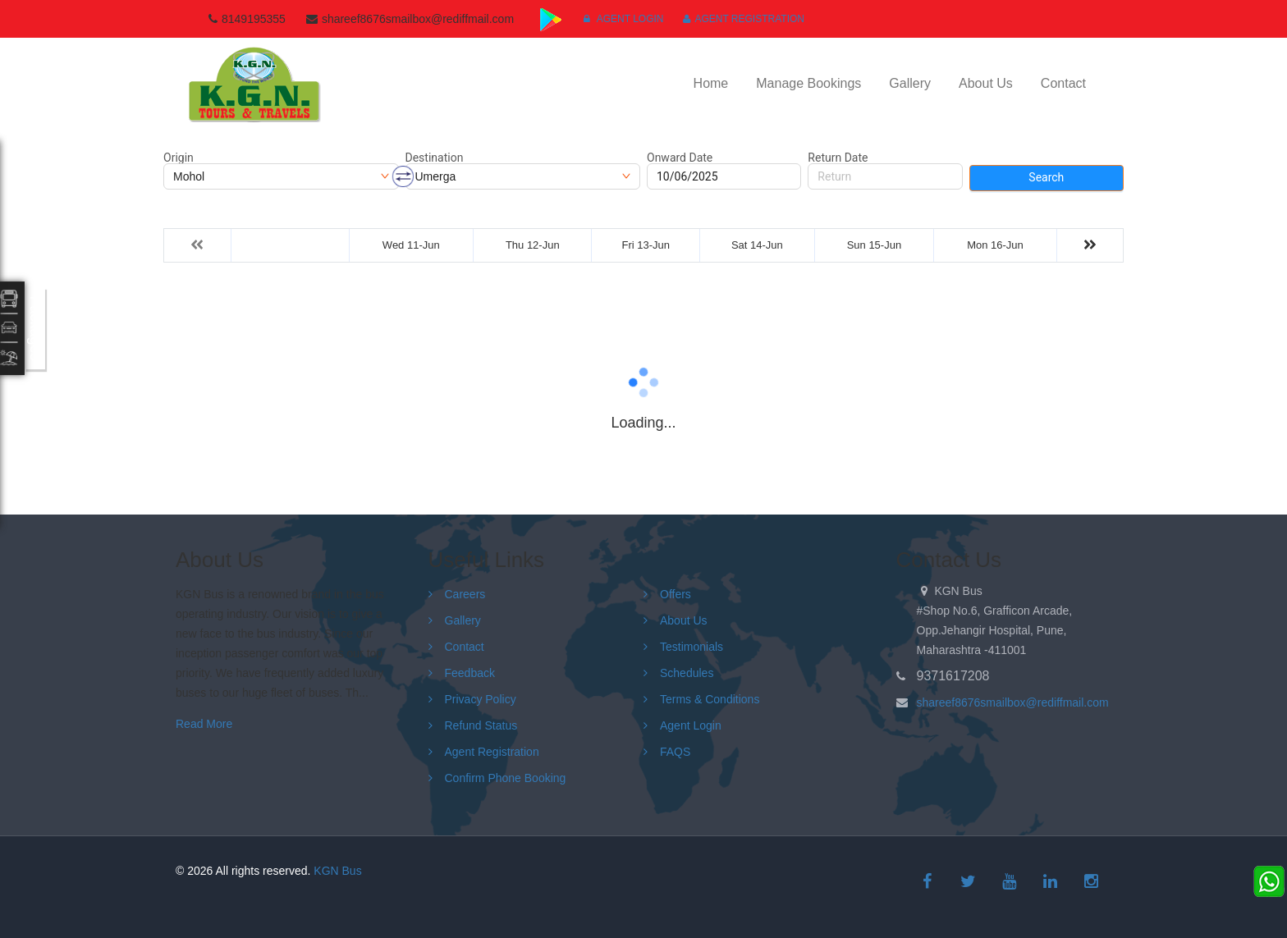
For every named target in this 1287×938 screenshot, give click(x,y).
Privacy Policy (480, 699)
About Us (986, 83)
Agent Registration (743, 19)
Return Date (838, 157)
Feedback (470, 672)
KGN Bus (337, 870)
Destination (434, 157)
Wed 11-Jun (411, 245)
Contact (1063, 83)
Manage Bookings (808, 83)
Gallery (910, 83)
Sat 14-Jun (757, 245)
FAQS (675, 751)
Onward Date (679, 157)
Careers (465, 594)
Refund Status (481, 725)
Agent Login (623, 19)
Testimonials (691, 646)
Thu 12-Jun (533, 245)
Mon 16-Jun (995, 245)
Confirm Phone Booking (505, 778)
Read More (204, 723)
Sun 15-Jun (874, 245)
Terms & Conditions (709, 699)
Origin (178, 157)
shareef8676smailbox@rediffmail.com (1013, 702)
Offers (675, 594)
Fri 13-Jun (646, 245)
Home (711, 83)
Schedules (686, 672)
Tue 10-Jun (290, 245)
